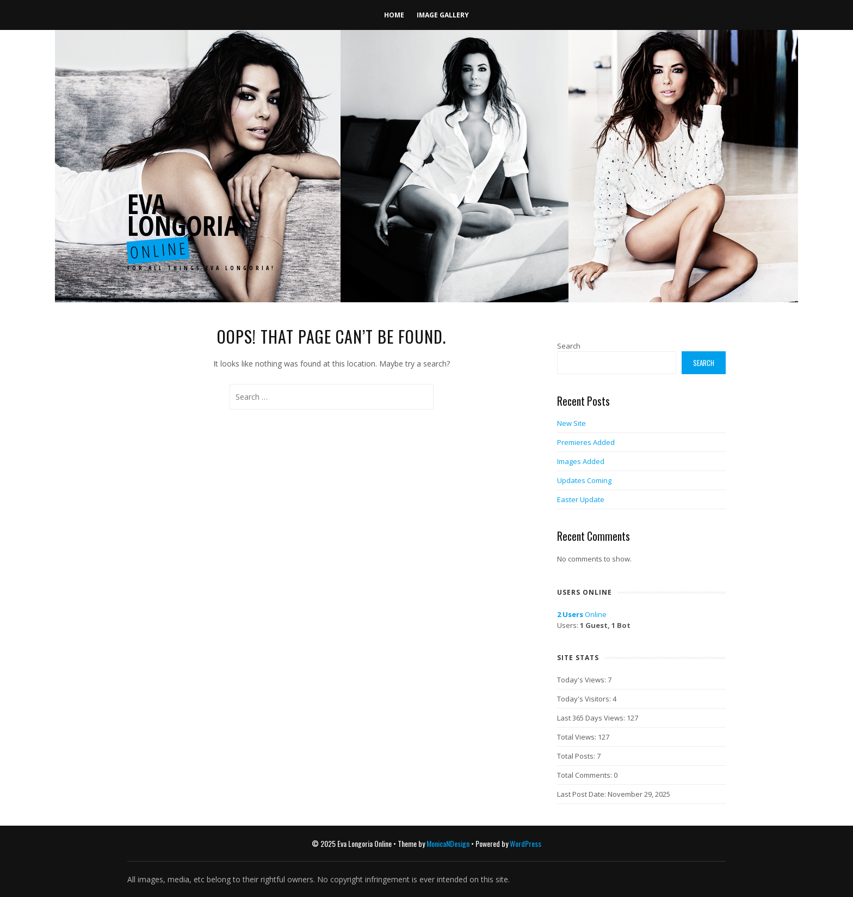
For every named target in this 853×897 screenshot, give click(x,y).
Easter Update (580, 499)
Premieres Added (586, 442)
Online (582, 614)
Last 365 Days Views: (592, 718)
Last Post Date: (582, 794)
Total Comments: (585, 775)
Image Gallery (443, 15)
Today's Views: (582, 680)
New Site (571, 423)
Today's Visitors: (585, 699)
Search (568, 346)
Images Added (580, 461)
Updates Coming (584, 480)
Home (394, 15)
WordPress (525, 843)
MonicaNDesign (447, 843)
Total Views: (577, 737)
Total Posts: (577, 756)
